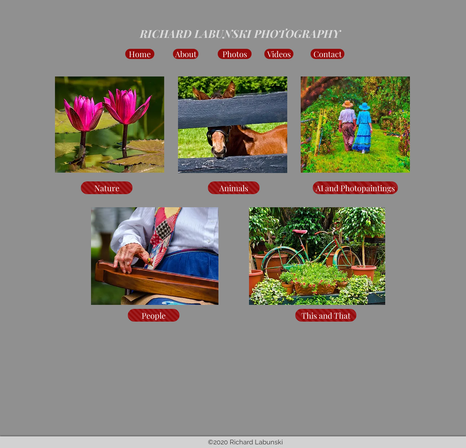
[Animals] (234, 187)
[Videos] (278, 54)
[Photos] (235, 54)
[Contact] (327, 54)
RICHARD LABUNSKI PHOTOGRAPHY (240, 33)
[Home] (139, 54)
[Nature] (107, 187)
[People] (153, 315)
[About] (185, 54)
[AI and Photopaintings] (355, 187)
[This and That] (325, 315)
